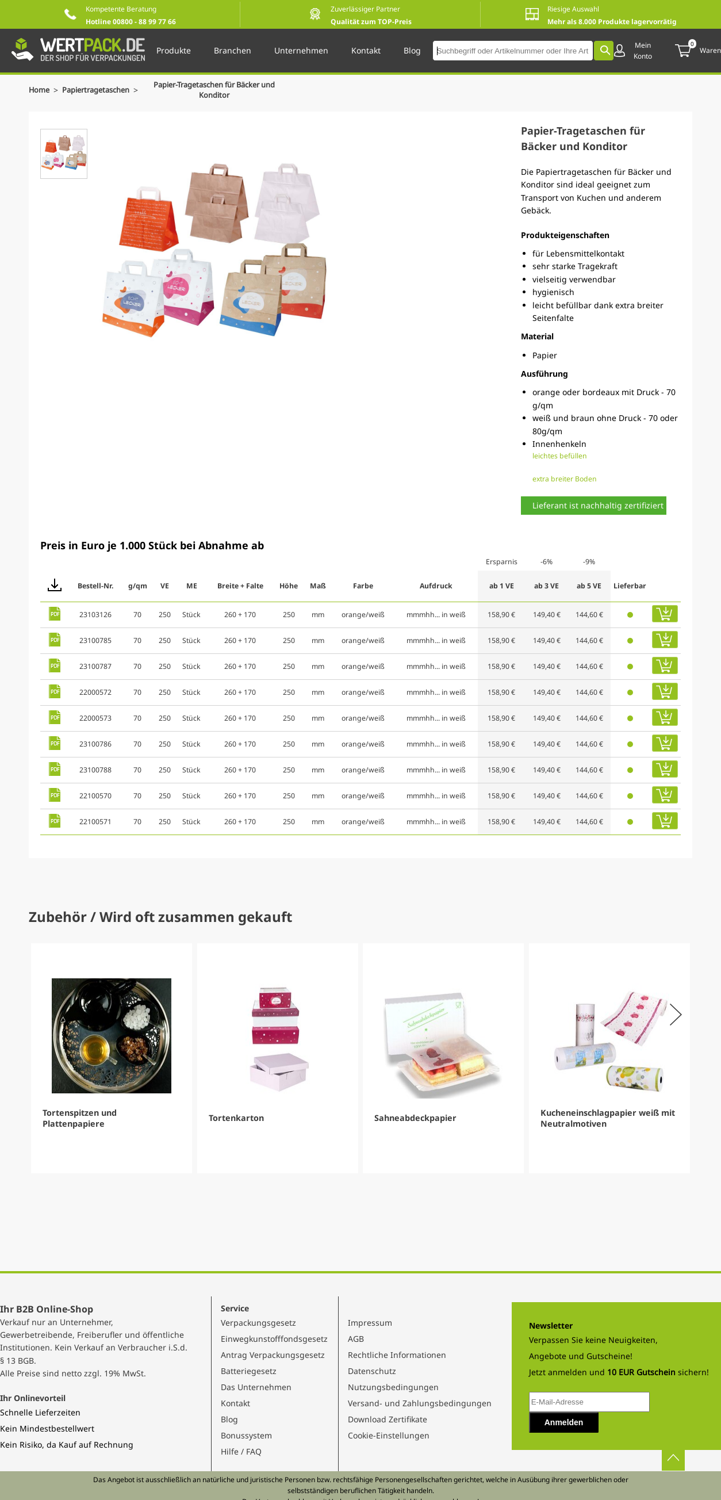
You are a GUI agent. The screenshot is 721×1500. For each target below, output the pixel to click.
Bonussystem (246, 1435)
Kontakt (235, 1403)
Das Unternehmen (256, 1387)
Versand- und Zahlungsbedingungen (420, 1403)
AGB (356, 1338)
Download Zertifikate (387, 1419)
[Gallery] (360, 1058)
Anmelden (564, 1422)
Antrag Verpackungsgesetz (273, 1354)
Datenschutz (372, 1370)
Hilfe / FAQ (241, 1451)
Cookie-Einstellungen (388, 1435)
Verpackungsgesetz (258, 1322)
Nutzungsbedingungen (393, 1387)
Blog (229, 1419)
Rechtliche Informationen (397, 1354)
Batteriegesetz (249, 1370)
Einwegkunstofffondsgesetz (274, 1338)
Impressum (370, 1322)
